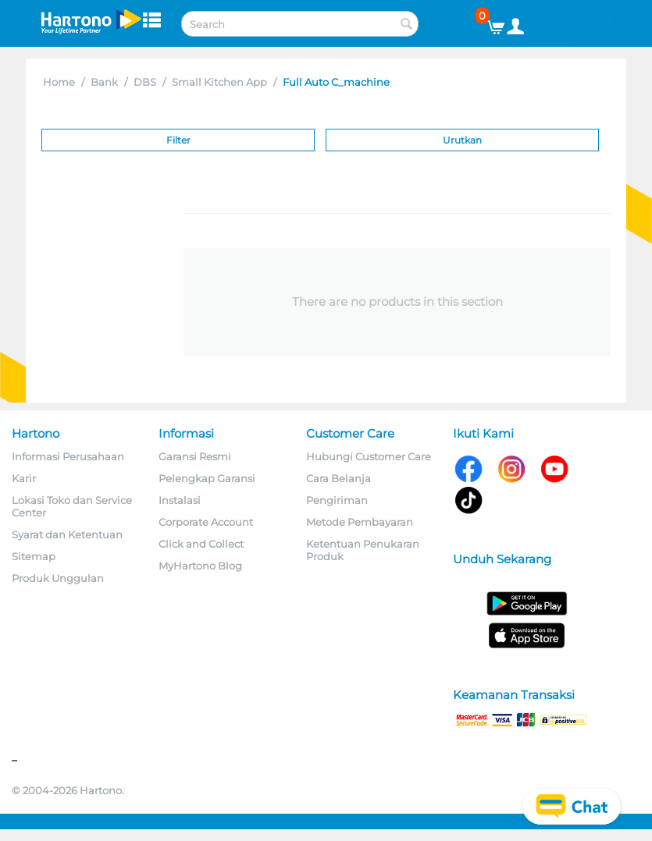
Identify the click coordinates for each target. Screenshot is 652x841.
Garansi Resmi (195, 456)
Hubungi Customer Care (368, 456)
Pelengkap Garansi (207, 478)
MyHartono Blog (200, 565)
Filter (178, 140)
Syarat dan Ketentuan (67, 534)
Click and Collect (201, 544)
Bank (104, 82)
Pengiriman (337, 500)
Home (59, 82)
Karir (24, 478)
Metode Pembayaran (359, 522)
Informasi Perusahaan (68, 456)
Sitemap (33, 556)
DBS (145, 82)
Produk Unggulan (58, 578)
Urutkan (462, 140)
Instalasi (180, 500)
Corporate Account (206, 522)
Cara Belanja (338, 478)
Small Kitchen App (219, 82)
